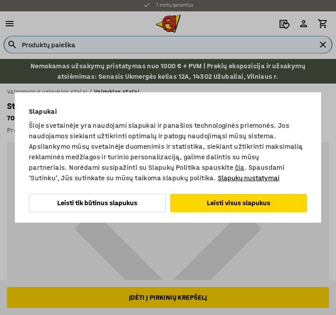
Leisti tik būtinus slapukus (97, 203)
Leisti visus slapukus (238, 203)
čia (240, 167)
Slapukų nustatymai (249, 178)
